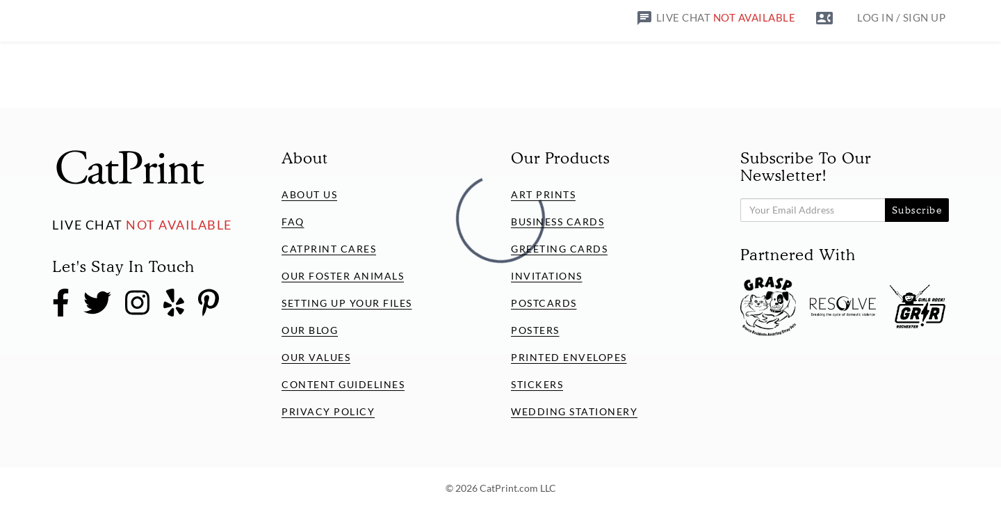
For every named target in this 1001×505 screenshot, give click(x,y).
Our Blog (310, 330)
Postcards (544, 303)
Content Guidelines (343, 384)
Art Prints (543, 194)
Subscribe (917, 210)
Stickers (537, 384)
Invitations (547, 276)
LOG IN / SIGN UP (901, 17)
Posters (535, 330)
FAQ (293, 221)
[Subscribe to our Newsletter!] (813, 210)
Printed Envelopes (569, 357)
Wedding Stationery (574, 411)
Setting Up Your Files (347, 303)
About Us (309, 194)
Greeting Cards (559, 249)
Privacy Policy (328, 411)
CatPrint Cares (329, 249)
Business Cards (557, 221)
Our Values (316, 357)
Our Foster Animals (343, 276)
